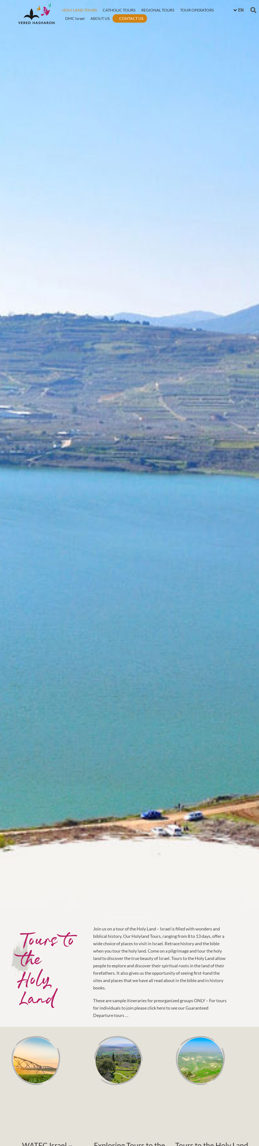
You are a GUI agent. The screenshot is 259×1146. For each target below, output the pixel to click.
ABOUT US (99, 17)
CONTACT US (131, 17)
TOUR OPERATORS (197, 9)
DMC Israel (74, 17)
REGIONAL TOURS (157, 9)
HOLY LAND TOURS (79, 9)
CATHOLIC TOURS (118, 9)
